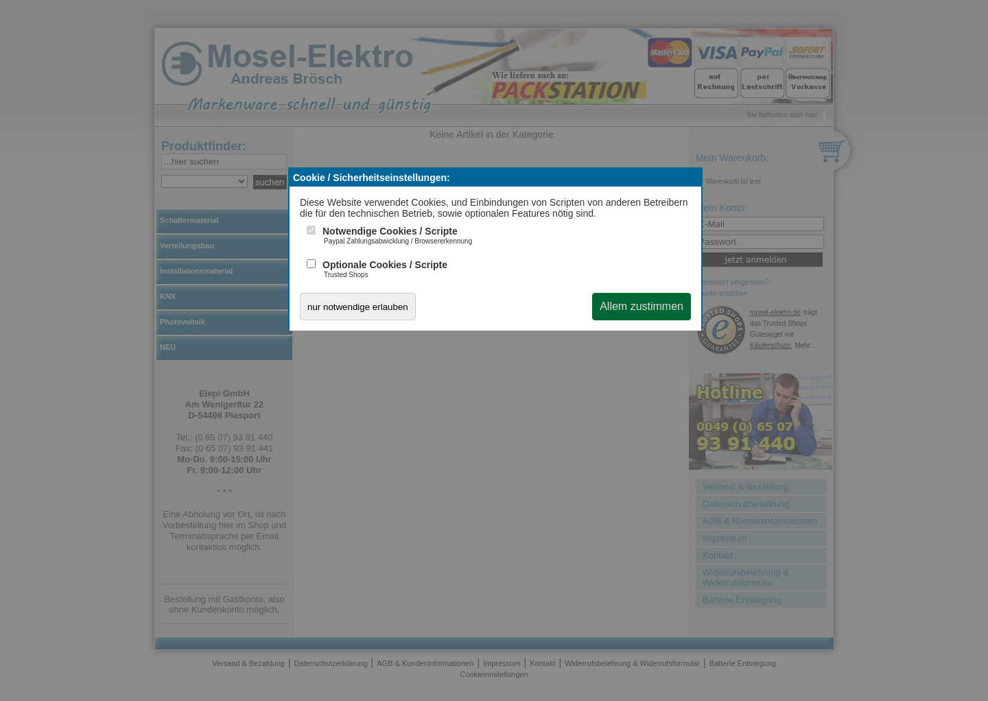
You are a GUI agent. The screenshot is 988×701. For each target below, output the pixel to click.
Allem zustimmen (641, 306)
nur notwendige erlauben (357, 307)
